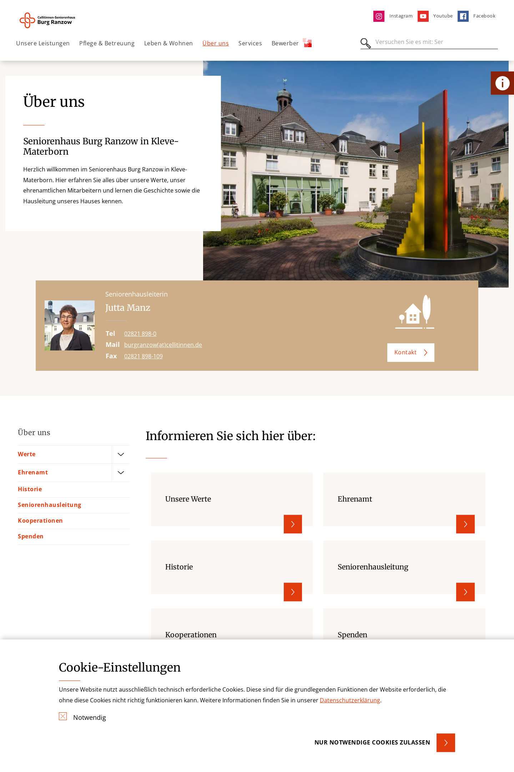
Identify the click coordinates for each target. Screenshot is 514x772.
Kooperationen (40, 520)
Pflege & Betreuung (107, 43)
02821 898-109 (143, 356)
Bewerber (292, 42)
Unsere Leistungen (43, 43)
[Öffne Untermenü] (121, 454)
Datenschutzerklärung (350, 700)
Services (250, 43)
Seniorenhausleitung (49, 505)
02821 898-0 (140, 334)
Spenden (31, 536)
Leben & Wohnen (168, 43)
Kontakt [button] (405, 352)
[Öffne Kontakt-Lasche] (502, 83)
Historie (30, 489)
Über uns (215, 43)
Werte (27, 454)
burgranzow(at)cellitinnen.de (163, 345)
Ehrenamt (33, 472)
